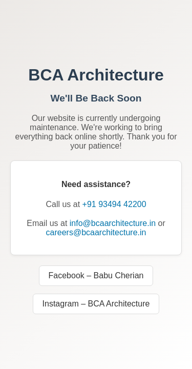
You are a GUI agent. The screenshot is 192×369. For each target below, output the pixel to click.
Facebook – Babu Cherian (96, 275)
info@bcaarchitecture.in (113, 223)
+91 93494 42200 (114, 204)
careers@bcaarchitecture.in (96, 232)
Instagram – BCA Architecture (96, 303)
